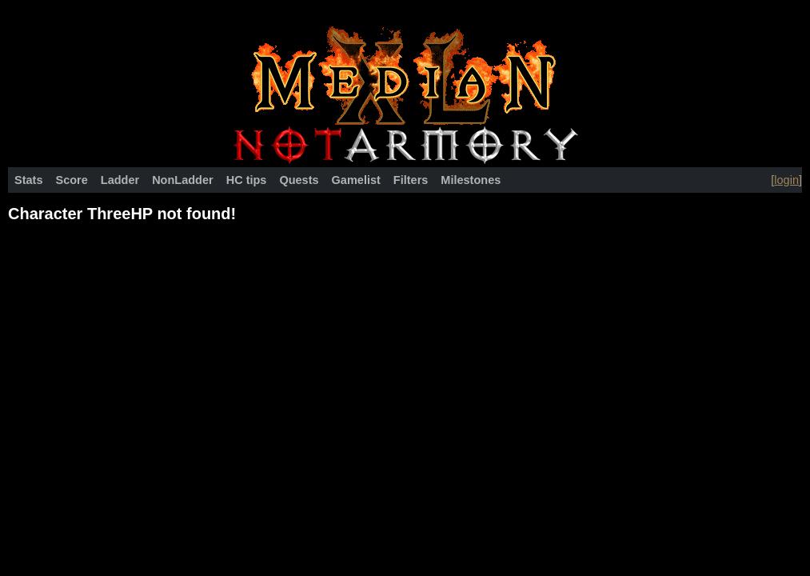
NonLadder (182, 180)
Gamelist (356, 180)
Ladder (120, 180)
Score (71, 180)
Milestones (471, 180)
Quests (298, 180)
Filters (411, 180)
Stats (28, 180)
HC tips (246, 180)
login (786, 180)
